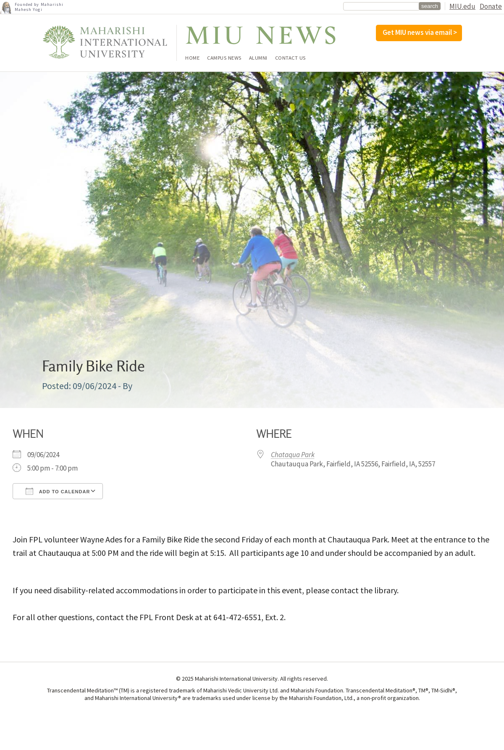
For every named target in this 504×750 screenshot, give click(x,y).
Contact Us (290, 58)
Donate (491, 6)
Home (192, 58)
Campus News (224, 58)
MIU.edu (462, 6)
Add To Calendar (58, 491)
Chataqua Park (293, 454)
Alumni (258, 58)
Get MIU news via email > (420, 32)
